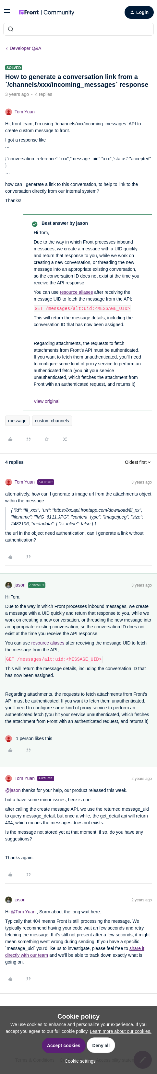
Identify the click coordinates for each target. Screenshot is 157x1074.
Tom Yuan (25, 111)
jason (20, 585)
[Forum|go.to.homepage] (46, 12)
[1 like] (28, 738)
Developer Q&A (25, 48)
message (17, 420)
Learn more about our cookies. (120, 1031)
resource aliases (76, 292)
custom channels (52, 420)
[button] (7, 13)
